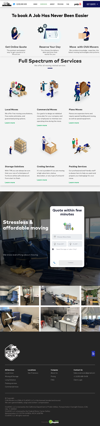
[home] (7, 4)
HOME (35, 4)
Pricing (61, 4)
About (52, 4)
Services (43, 4)
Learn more (10, 123)
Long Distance (10, 380)
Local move (9, 373)
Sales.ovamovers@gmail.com (84, 373)
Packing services (11, 383)
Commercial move (11, 387)
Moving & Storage (11, 376)
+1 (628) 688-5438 (81, 376)
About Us (54, 373)
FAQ (67, 4)
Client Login (78, 380)
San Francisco (33, 373)
